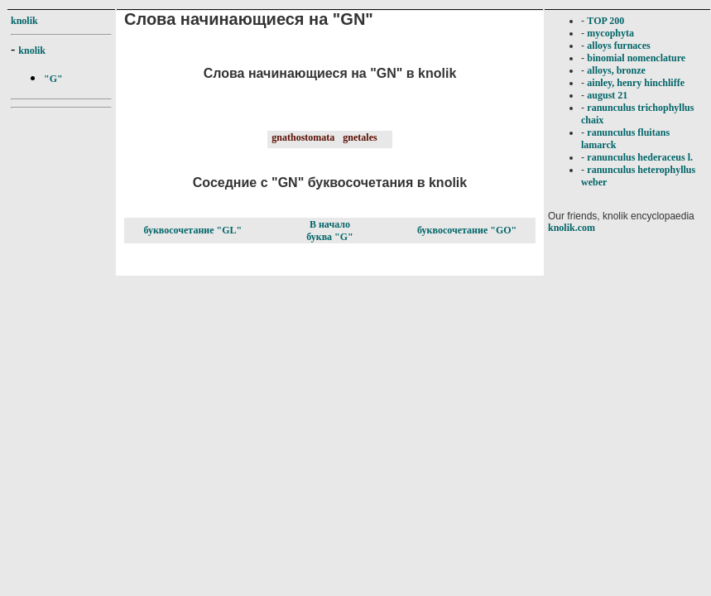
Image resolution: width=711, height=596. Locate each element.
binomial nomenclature (636, 58)
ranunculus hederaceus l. (640, 157)
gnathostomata (302, 137)
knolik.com (571, 227)
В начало (330, 224)
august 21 (607, 95)
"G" (53, 78)
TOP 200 (605, 20)
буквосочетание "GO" (466, 230)
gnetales (360, 137)
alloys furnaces (618, 45)
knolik (24, 20)
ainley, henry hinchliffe (636, 83)
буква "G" (329, 237)
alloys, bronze (616, 70)
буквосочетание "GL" (192, 230)
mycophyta (610, 33)
